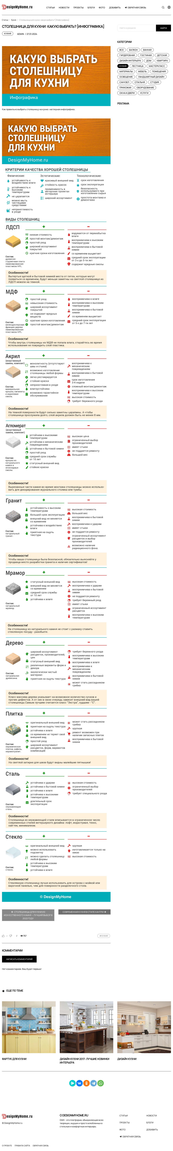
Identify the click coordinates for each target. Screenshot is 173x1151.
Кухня (7, 33)
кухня (105, 935)
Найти (163, 28)
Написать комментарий (19, 959)
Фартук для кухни (14, 1059)
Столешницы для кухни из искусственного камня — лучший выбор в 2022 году (28, 915)
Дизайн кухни (126, 1059)
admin (20, 33)
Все (121, 49)
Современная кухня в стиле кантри (84, 911)
